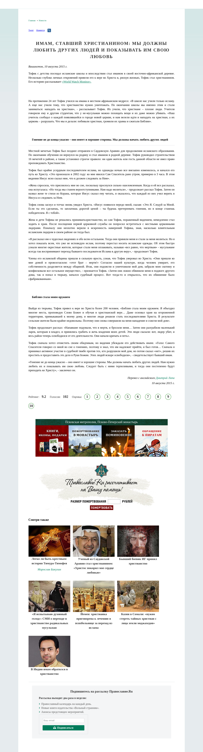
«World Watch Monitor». (76, 81)
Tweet (31, 30)
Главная (32, 20)
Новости (42, 20)
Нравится (40, 30)
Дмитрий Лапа (165, 378)
